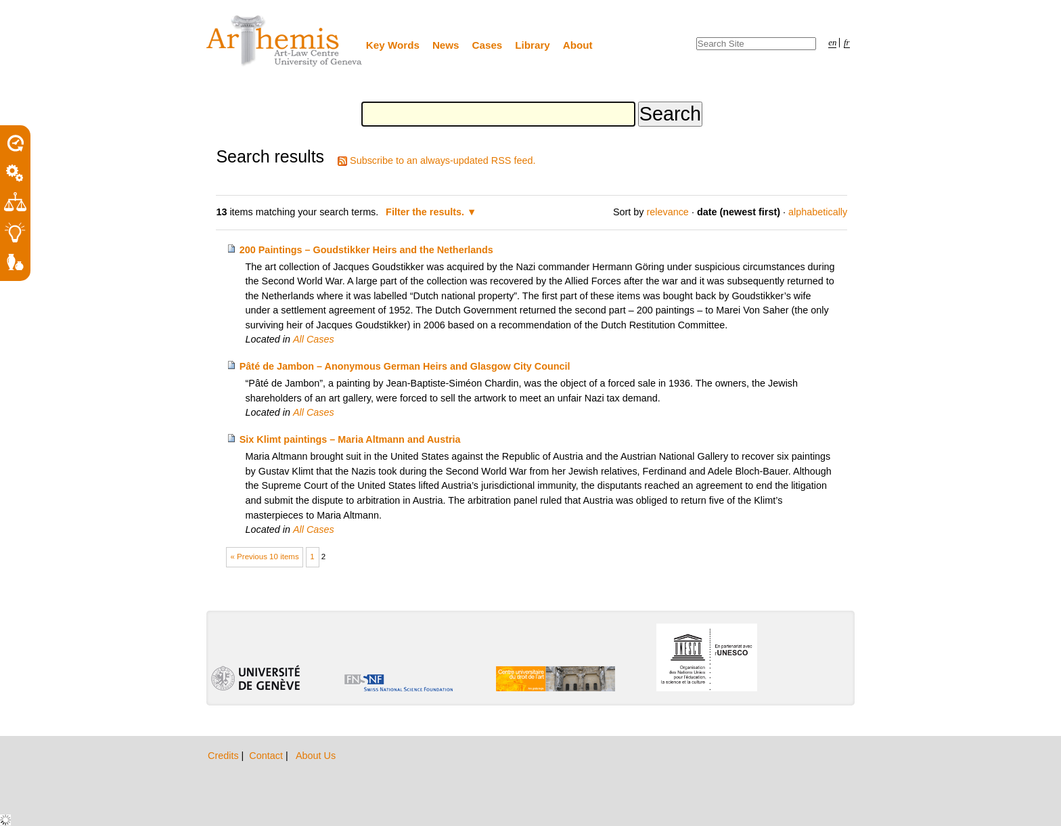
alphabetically (817, 211)
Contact (267, 755)
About (578, 45)
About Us (316, 755)
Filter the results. (426, 211)
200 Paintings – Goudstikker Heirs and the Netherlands (366, 249)
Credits (225, 755)
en (832, 42)
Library (532, 45)
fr (847, 42)
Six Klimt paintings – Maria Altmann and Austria (350, 439)
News (445, 45)
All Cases (313, 339)
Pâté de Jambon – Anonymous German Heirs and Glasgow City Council (405, 366)
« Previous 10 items (265, 556)
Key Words (393, 45)
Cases (487, 45)
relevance (667, 211)
